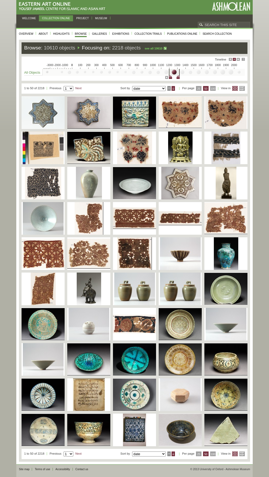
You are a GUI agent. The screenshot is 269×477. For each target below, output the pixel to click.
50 (206, 88)
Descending (173, 88)
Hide (238, 59)
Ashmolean (231, 6)
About (43, 33)
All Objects (32, 72)
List (242, 88)
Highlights (61, 33)
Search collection (217, 33)
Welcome (29, 18)
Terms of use (42, 469)
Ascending (169, 88)
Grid (235, 88)
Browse (81, 33)
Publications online (182, 33)
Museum (101, 18)
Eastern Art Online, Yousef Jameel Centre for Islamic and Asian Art (63, 6)
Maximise (230, 59)
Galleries (99, 33)
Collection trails (148, 33)
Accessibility (62, 469)
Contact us (81, 469)
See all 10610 (153, 48)
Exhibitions (120, 33)
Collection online (56, 18)
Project (82, 18)
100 (213, 88)
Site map (24, 469)
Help (243, 59)
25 (198, 88)
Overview (26, 33)
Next (78, 88)
